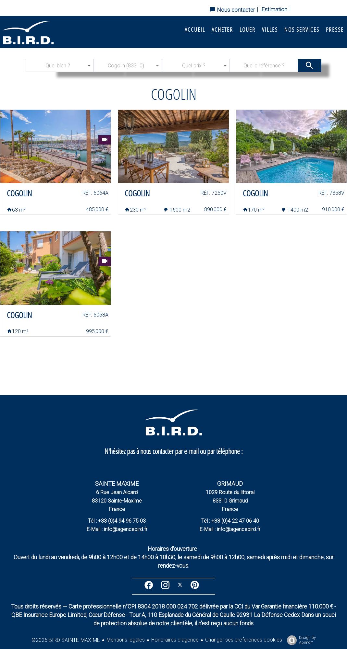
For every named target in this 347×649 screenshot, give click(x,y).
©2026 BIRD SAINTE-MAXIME (65, 640)
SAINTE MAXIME (117, 483)
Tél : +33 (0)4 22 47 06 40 (230, 521)
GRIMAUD (230, 483)
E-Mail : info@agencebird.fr (117, 529)
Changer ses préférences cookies (243, 640)
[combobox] (60, 65)
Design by (300, 640)
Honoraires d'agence (175, 640)
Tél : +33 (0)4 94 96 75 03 (117, 521)
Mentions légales (125, 640)
